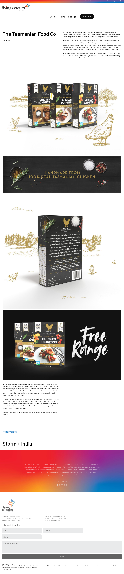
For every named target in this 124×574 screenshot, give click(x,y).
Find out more (7, 412)
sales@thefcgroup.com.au (16, 516)
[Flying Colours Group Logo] (16, 4)
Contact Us (102, 1)
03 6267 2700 (48, 516)
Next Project (10, 431)
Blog (97, 1)
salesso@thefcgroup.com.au (60, 516)
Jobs (93, 1)
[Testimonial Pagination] (57, 485)
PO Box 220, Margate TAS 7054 (52, 520)
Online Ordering (111, 1)
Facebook (39, 412)
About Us (87, 1)
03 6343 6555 (5, 516)
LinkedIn (47, 412)
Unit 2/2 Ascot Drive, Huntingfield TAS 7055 (55, 519)
